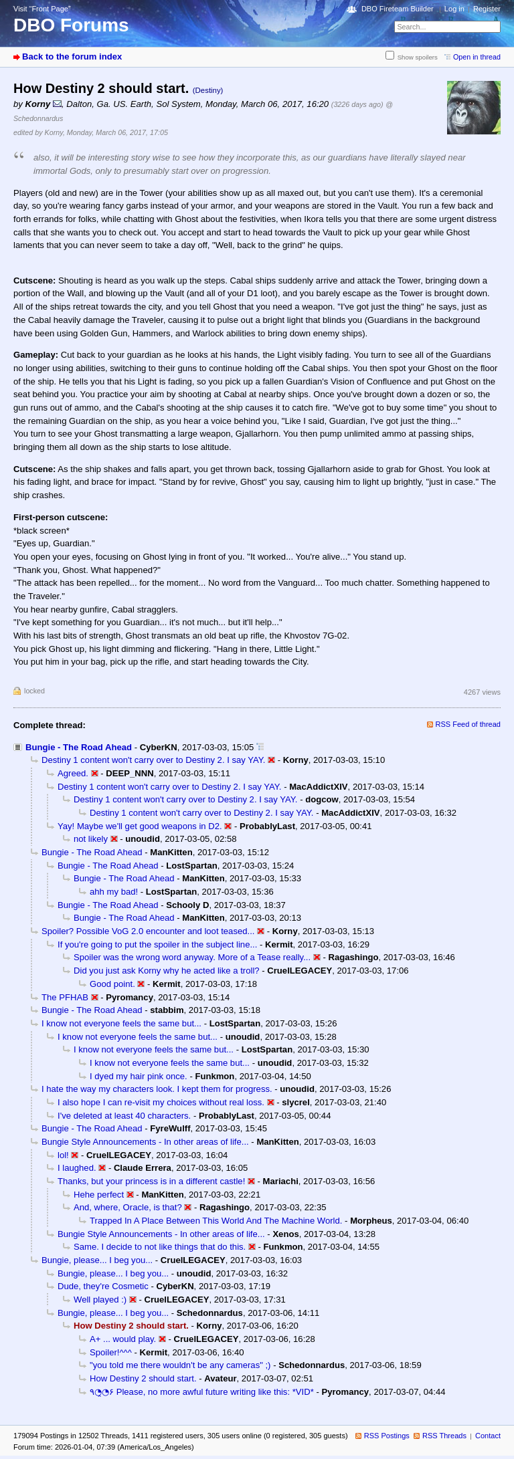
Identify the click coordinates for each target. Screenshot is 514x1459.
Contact (488, 1436)
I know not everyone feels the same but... (121, 1023)
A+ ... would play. (123, 1339)
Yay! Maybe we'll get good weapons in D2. (140, 826)
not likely (91, 839)
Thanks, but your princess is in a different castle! (151, 1181)
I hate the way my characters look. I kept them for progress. (156, 1089)
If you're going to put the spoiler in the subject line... (157, 944)
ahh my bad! (114, 892)
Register (487, 9)
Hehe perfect (99, 1195)
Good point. (112, 984)
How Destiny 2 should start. (143, 1378)
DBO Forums (71, 25)
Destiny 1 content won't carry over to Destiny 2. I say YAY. (153, 760)
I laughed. (77, 1168)
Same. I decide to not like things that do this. (160, 1247)
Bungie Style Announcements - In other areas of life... (145, 1142)
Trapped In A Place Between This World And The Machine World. (216, 1221)
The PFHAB (64, 997)
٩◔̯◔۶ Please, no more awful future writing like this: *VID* (202, 1392)
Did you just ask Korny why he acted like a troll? (167, 971)
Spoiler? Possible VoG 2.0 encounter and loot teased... (147, 931)
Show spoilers (418, 57)
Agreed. (73, 773)
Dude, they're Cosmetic (103, 1286)
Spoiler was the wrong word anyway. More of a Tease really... (192, 957)
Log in (454, 9)
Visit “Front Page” (42, 9)
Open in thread (477, 57)
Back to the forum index (72, 56)
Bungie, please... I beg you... (97, 1260)
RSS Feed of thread (468, 724)
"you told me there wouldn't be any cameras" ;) (180, 1365)
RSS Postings (387, 1436)
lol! (63, 1155)
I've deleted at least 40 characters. (124, 1116)
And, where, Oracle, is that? (128, 1207)
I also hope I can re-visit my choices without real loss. (161, 1102)
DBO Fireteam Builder (397, 9)
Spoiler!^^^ (111, 1352)
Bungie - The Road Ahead (78, 747)
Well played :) (100, 1300)
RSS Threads (444, 1436)
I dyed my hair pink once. (138, 1076)
